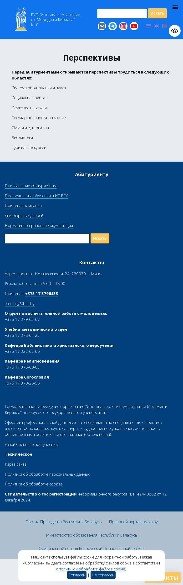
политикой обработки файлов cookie (92, 569)
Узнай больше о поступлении (31, 444)
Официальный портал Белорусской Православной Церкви (92, 548)
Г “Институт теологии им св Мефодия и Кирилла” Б (56, 19)
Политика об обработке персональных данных (47, 474)
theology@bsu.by (20, 303)
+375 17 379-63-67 (22, 319)
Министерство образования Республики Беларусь (91, 535)
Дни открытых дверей (24, 215)
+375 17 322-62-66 (22, 351)
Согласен (76, 575)
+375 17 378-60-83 (22, 367)
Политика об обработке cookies (34, 484)
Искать (157, 13)
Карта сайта (15, 464)
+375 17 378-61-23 (22, 335)
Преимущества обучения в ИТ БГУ (36, 195)
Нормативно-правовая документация (39, 225)
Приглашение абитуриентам (30, 185)
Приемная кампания (23, 205)
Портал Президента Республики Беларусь (63, 521)
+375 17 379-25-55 (22, 383)
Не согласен (103, 575)
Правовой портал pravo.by (133, 521)
